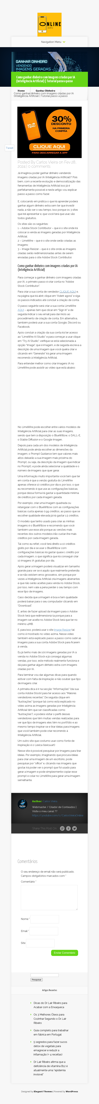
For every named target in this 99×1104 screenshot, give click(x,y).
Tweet (9, 148)
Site (23, 946)
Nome (25, 922)
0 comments (39, 166)
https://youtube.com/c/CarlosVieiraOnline (57, 815)
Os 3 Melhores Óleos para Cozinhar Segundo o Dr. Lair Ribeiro (50, 1022)
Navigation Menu (51, 42)
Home (21, 91)
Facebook (68, 828)
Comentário (28, 881)
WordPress (72, 1095)
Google (62, 828)
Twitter (74, 828)
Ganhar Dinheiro (45, 91)
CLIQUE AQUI (67, 291)
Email (25, 934)
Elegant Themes (43, 1095)
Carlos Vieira (47, 162)
